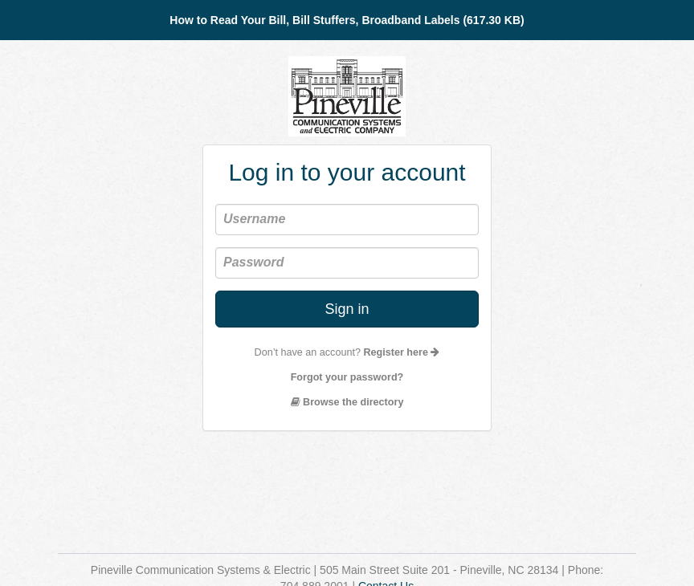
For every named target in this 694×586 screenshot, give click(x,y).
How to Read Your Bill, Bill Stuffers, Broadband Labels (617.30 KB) (346, 20)
